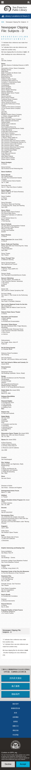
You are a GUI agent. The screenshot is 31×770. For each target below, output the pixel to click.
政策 (15, 713)
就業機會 (16, 717)
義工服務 (16, 686)
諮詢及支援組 (15, 678)
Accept (23, 764)
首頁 (2, 22)
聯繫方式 (16, 726)
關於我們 (16, 704)
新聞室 (15, 721)
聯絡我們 (16, 694)
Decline (8, 764)
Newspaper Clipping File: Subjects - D (12, 631)
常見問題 (16, 735)
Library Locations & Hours (16, 16)
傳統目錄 (16, 730)
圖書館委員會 (15, 708)
